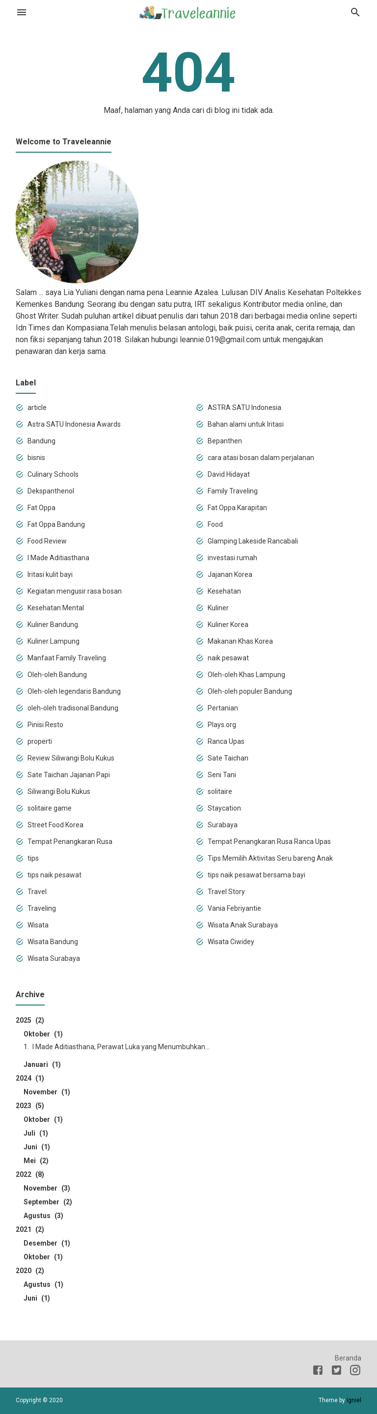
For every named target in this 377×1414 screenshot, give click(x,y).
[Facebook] (318, 1372)
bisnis (36, 458)
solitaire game (49, 808)
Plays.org (222, 725)
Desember (47, 1243)
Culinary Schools (53, 474)
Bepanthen (225, 441)
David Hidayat (229, 474)
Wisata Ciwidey (231, 942)
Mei (36, 1161)
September (48, 1202)
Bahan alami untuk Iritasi (246, 424)
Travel (37, 892)
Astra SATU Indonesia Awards (74, 424)
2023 (30, 1106)
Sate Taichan (228, 758)
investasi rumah (232, 558)
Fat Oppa (41, 508)
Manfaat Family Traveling (66, 658)
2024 (30, 1078)
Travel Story (226, 892)
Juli (36, 1133)
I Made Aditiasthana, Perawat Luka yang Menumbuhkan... (121, 1047)
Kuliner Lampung (53, 641)
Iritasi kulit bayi (50, 574)
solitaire (220, 791)
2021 (30, 1229)
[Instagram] (355, 1372)
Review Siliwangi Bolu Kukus (70, 758)
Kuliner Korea (228, 624)
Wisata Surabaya (53, 958)
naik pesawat (228, 658)
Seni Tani (222, 775)
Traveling (41, 908)
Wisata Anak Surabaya (243, 925)
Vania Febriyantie (234, 908)
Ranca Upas (226, 741)
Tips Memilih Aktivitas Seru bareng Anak (270, 858)
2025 (30, 1020)
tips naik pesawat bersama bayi (256, 875)
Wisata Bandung (52, 942)
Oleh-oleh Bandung (57, 675)
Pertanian (223, 708)
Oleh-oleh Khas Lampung (246, 675)
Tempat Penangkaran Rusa (69, 841)
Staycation (224, 808)
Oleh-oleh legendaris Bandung (74, 691)
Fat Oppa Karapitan (237, 508)
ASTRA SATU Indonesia (244, 407)
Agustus (43, 1216)
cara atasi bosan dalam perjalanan (261, 458)
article (37, 407)
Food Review (47, 541)
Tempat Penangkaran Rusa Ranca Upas (269, 841)
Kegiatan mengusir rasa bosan (74, 591)
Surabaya (223, 825)
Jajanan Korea (230, 574)
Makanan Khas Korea (240, 641)
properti (39, 741)
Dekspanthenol (50, 491)
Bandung (41, 441)
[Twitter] (336, 1372)
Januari (42, 1064)
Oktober (43, 1034)
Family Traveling (233, 491)
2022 (30, 1174)
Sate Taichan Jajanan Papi (68, 775)
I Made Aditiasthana (58, 558)
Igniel (354, 1400)
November (47, 1092)
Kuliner (218, 608)
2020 (30, 1271)
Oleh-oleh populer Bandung (250, 691)
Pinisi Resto (45, 725)
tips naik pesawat (54, 875)
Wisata (38, 925)
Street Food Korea (55, 825)
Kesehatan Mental (55, 608)
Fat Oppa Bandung (56, 524)
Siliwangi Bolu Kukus (58, 791)
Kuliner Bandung (52, 624)
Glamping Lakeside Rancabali (253, 541)
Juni (37, 1147)
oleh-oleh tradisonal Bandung (72, 708)
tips (33, 858)
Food (215, 524)
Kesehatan (224, 591)
